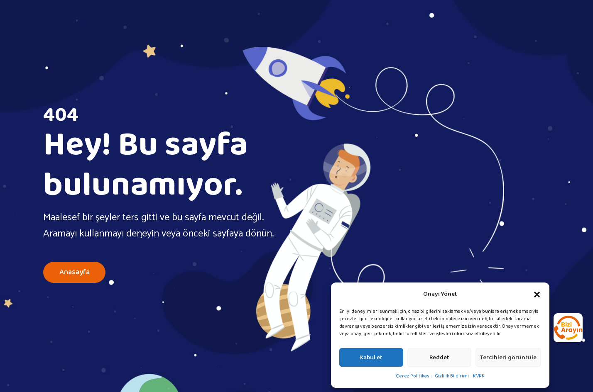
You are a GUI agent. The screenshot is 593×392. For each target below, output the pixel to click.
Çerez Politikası (413, 376)
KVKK (479, 376)
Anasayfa (74, 272)
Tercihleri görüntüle (508, 358)
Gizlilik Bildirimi (452, 376)
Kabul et (371, 358)
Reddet (439, 358)
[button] (537, 294)
